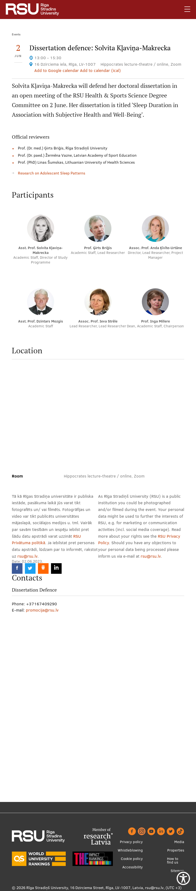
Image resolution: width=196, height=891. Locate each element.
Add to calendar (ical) (100, 70)
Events (16, 34)
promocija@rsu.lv (42, 610)
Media (179, 841)
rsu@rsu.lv (27, 556)
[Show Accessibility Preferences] (183, 878)
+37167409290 (41, 604)
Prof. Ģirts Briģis (98, 247)
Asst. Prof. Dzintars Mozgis (40, 321)
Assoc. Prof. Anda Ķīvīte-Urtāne (155, 247)
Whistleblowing (130, 850)
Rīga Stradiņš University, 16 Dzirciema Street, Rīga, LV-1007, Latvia (84, 887)
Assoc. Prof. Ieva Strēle (97, 321)
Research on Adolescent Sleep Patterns (51, 173)
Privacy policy (131, 841)
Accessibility (132, 867)
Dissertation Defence (34, 590)
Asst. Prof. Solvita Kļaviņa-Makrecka (40, 250)
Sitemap (177, 870)
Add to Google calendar (56, 70)
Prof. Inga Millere (155, 321)
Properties (175, 850)
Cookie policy (132, 858)
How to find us (172, 860)
